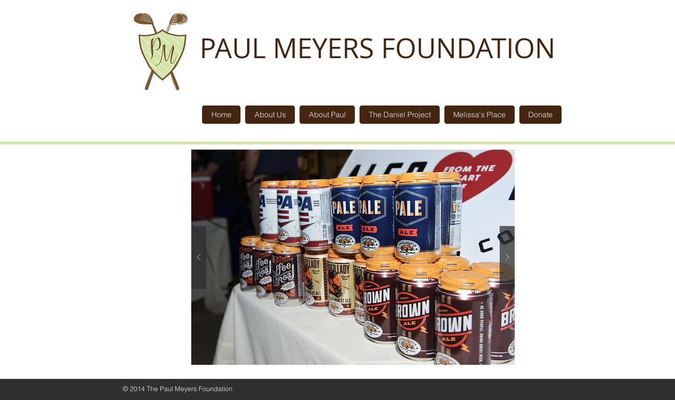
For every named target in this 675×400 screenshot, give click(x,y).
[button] (353, 257)
